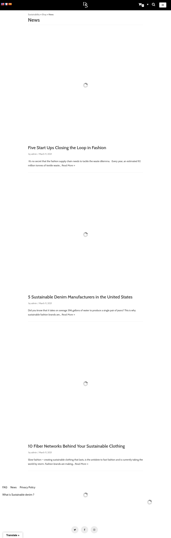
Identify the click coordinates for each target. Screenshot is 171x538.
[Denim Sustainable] (85, 5)
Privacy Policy (27, 487)
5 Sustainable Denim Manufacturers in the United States (80, 297)
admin (34, 154)
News (13, 487)
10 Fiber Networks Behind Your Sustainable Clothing (76, 446)
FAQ (4, 487)
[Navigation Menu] (162, 4)
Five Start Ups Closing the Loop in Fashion (67, 147)
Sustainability (34, 14)
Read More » (68, 165)
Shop (44, 14)
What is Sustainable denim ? (18, 494)
